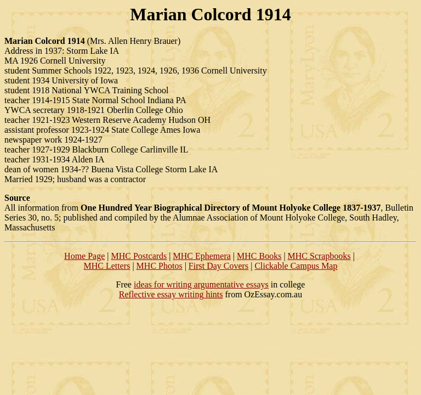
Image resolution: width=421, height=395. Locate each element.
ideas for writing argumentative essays (201, 284)
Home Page (84, 256)
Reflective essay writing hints (171, 294)
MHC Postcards (139, 256)
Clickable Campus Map (295, 265)
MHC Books (259, 256)
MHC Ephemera (202, 256)
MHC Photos (159, 265)
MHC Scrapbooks (319, 256)
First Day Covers (218, 265)
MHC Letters (107, 265)
